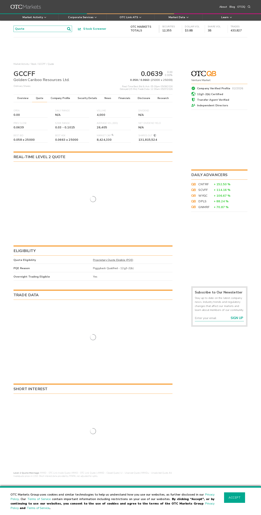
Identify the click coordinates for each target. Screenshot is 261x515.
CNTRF (203, 184)
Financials (124, 98)
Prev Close (20, 123)
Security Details (87, 98)
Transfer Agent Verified (213, 99)
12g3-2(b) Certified (210, 94)
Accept (235, 497)
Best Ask (60, 135)
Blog (232, 7)
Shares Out (147, 135)
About (223, 7)
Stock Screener (92, 29)
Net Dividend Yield (149, 123)
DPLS (202, 201)
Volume (101, 110)
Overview (22, 98)
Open (17, 110)
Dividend (143, 110)
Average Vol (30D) (107, 123)
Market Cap (105, 135)
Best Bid (18, 135)
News (107, 98)
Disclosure (144, 98)
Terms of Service (39, 499)
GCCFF (42, 64)
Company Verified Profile (220, 87)
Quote (40, 98)
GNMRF (203, 207)
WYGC (202, 196)
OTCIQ (241, 7)
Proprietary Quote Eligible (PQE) (113, 238)
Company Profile (60, 98)
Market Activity (21, 64)
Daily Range (62, 110)
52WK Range (62, 123)
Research (163, 98)
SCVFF (203, 190)
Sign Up (237, 318)
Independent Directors (212, 105)
